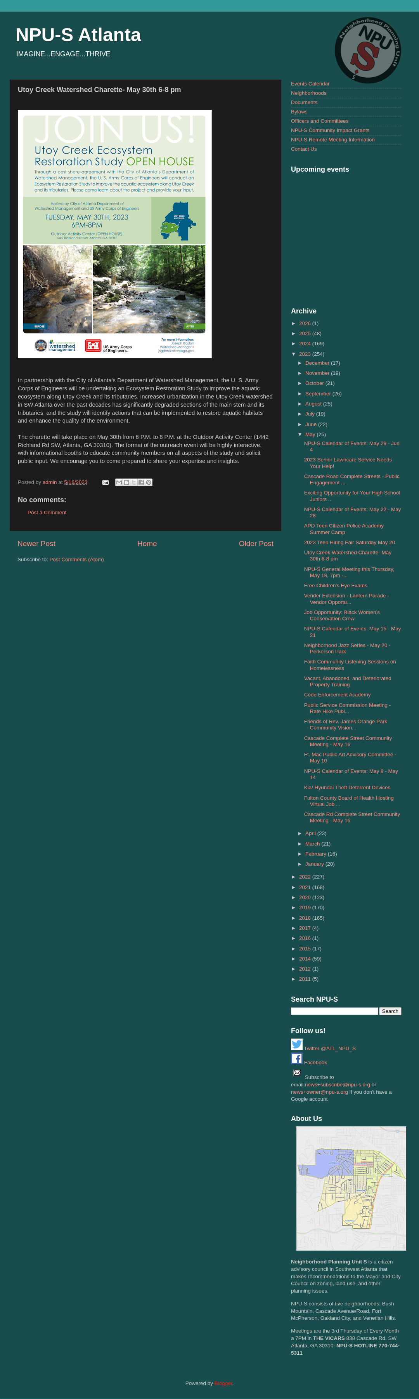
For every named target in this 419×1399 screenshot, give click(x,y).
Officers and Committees (319, 121)
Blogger (223, 1383)
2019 (305, 907)
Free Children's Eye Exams (335, 585)
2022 (305, 877)
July (310, 414)
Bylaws (299, 112)
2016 (305, 938)
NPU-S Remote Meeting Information (333, 140)
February (316, 854)
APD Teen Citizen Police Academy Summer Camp (344, 529)
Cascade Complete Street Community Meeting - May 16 (348, 741)
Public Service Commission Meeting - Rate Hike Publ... (347, 708)
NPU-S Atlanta (78, 34)
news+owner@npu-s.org (319, 1092)
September (318, 394)
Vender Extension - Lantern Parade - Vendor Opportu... (346, 599)
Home (147, 543)
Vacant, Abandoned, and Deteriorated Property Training (347, 681)
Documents (304, 102)
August (314, 404)
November (318, 373)
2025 (305, 333)
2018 (305, 918)
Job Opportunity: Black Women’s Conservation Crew (342, 615)
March (313, 844)
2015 (305, 949)
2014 (305, 959)
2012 (305, 969)
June (311, 424)
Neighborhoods (309, 93)
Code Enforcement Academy (337, 695)
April (311, 833)
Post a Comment (47, 512)
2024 (305, 343)
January (315, 864)
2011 (305, 979)
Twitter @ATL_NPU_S (323, 1048)
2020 (305, 897)
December (318, 363)
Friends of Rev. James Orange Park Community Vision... (345, 725)
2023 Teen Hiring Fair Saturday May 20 (349, 542)
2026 (305, 323)
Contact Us (304, 149)
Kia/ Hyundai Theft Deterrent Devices (347, 787)
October (315, 383)
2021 (305, 887)
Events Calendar (310, 84)
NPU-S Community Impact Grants (330, 130)
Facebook (309, 1062)
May (311, 434)
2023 (305, 354)
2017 (305, 928)
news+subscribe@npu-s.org (337, 1085)
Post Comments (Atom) (77, 559)
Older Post (256, 543)
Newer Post (36, 543)
